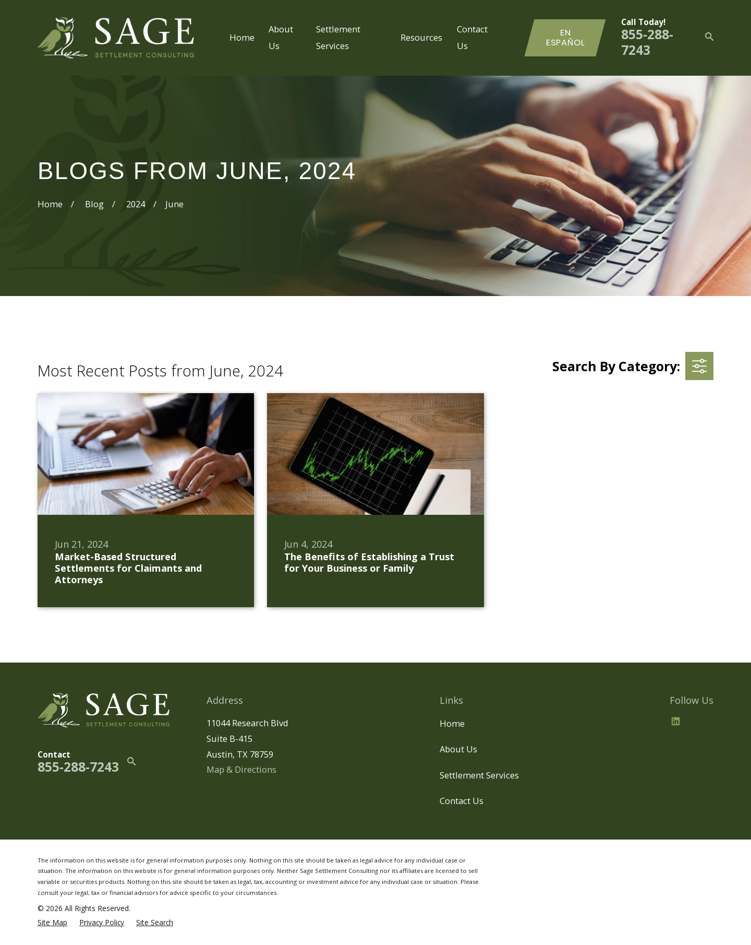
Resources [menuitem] (421, 37)
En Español (565, 38)
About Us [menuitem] (281, 37)
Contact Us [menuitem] (472, 37)
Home (452, 723)
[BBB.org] (701, 721)
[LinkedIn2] (676, 721)
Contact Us (461, 801)
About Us (458, 749)
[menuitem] (52, 922)
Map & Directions (241, 769)
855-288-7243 (647, 42)
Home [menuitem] (242, 37)
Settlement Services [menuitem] (338, 37)
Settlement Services (479, 775)
